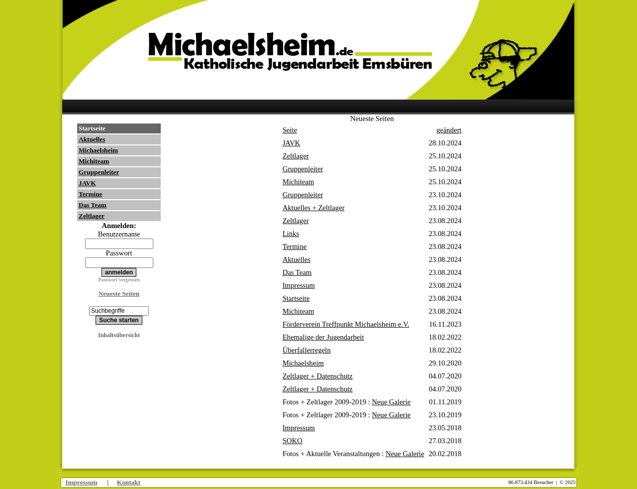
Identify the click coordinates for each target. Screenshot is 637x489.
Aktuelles (92, 139)
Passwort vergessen (119, 279)
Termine (91, 194)
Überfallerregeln (307, 350)
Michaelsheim (98, 150)
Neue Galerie (391, 402)
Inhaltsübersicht (119, 335)
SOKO (293, 441)
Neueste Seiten (119, 293)
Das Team (92, 205)
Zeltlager (92, 216)
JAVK (87, 183)
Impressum (299, 285)
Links (291, 234)
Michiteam (94, 161)
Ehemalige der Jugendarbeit (323, 337)
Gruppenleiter (99, 172)
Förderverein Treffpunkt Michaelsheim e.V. (346, 324)
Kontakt (128, 482)
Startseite (92, 128)
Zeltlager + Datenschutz (318, 376)
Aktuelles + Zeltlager (314, 208)
